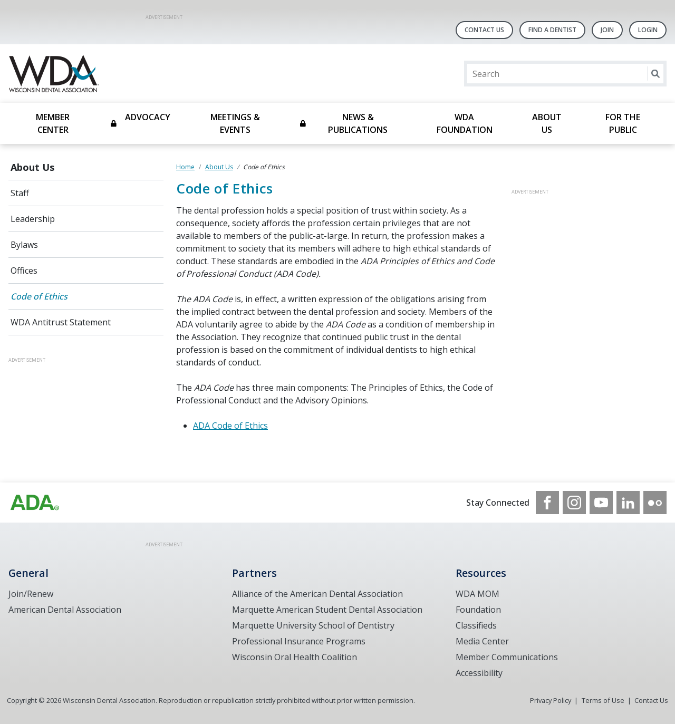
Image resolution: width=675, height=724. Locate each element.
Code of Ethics (39, 296)
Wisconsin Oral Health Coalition (294, 657)
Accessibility (479, 673)
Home (185, 166)
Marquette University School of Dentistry (313, 625)
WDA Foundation (465, 123)
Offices (24, 270)
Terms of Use (603, 700)
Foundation (478, 609)
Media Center (482, 641)
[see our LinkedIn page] (628, 502)
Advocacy (147, 117)
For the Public (622, 123)
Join (607, 29)
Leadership (33, 219)
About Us (547, 123)
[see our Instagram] (574, 502)
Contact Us (484, 29)
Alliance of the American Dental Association (317, 594)
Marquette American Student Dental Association (327, 609)
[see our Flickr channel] (655, 502)
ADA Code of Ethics (230, 425)
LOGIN (648, 29)
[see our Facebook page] (547, 502)
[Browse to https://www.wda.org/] (34, 502)
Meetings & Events (235, 123)
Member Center (53, 123)
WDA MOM (477, 594)
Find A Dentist (552, 29)
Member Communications (507, 657)
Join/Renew (30, 594)
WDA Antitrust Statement (61, 322)
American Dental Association (64, 609)
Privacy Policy (550, 700)
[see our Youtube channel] (601, 502)
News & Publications (358, 123)
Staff (20, 193)
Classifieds (476, 625)
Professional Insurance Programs (298, 641)
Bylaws (24, 244)
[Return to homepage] (144, 73)
